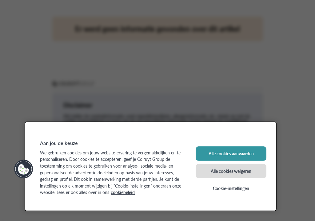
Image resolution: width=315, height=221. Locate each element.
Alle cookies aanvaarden (231, 153)
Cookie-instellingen (231, 188)
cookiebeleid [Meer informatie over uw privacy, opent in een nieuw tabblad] (123, 192)
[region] (151, 166)
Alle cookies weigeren (231, 171)
